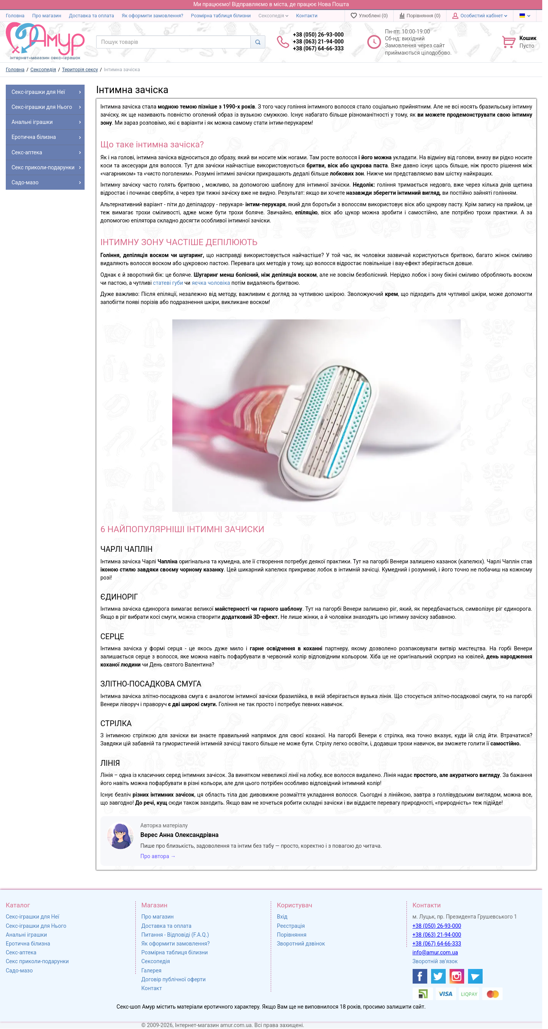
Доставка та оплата (91, 15)
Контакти (306, 15)
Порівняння (291, 935)
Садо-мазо (19, 970)
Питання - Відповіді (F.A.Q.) (175, 935)
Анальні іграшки (26, 935)
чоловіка (219, 283)
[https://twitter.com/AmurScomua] (438, 976)
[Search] (257, 41)
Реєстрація (291, 926)
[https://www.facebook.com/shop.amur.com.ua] (420, 976)
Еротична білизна (28, 943)
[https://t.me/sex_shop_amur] (475, 976)
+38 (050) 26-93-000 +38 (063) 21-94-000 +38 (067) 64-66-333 (318, 42)
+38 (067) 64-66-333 (437, 943)
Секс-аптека (21, 952)
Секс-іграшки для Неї (32, 917)
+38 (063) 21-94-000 (437, 935)
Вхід (282, 917)
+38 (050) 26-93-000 (437, 926)
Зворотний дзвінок (301, 943)
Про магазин (47, 15)
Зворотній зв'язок (435, 961)
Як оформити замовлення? (152, 15)
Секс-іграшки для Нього (36, 926)
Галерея (152, 970)
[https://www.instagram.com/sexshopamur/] (457, 976)
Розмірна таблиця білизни (221, 15)
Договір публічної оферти (174, 979)
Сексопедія (273, 15)
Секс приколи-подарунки (37, 961)
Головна (15, 15)
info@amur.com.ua (435, 952)
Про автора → (158, 856)
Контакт (152, 988)
